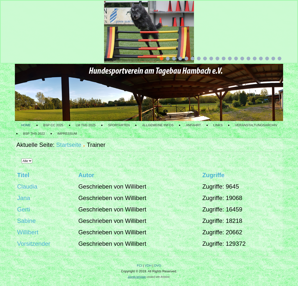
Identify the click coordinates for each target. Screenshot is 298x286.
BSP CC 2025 (53, 125)
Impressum (67, 133)
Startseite (68, 144)
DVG (157, 265)
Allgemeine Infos (157, 125)
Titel (23, 175)
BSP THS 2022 (34, 133)
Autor (86, 175)
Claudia (27, 186)
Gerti (23, 209)
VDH (148, 265)
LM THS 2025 (86, 125)
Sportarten (119, 125)
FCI (139, 265)
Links (218, 125)
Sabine (26, 220)
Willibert (27, 232)
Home (26, 125)
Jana (23, 198)
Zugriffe (213, 175)
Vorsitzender (33, 243)
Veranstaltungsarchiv (256, 125)
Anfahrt (193, 125)
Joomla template (137, 277)
